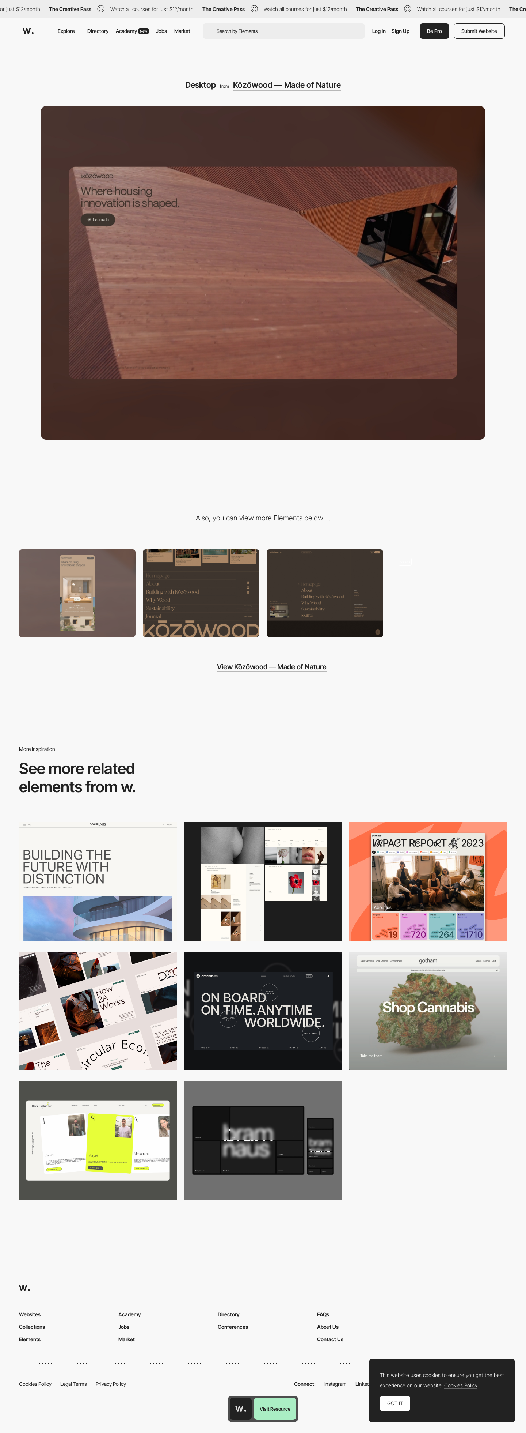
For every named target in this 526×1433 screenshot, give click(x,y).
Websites (30, 1314)
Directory (97, 31)
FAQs (323, 1314)
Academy (132, 31)
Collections (32, 1327)
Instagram (335, 1384)
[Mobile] (77, 593)
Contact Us (330, 1339)
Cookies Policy (35, 1384)
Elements (30, 1339)
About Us (328, 1327)
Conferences (233, 1327)
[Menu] (325, 593)
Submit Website (479, 31)
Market (182, 31)
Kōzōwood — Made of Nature (287, 85)
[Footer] (201, 593)
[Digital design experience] (448, 593)
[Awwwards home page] (241, 1409)
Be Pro (434, 31)
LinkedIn (364, 1384)
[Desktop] (98, 881)
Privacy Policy (111, 1384)
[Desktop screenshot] (263, 881)
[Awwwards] (28, 31)
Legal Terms (73, 1384)
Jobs (161, 31)
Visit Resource (275, 1409)
